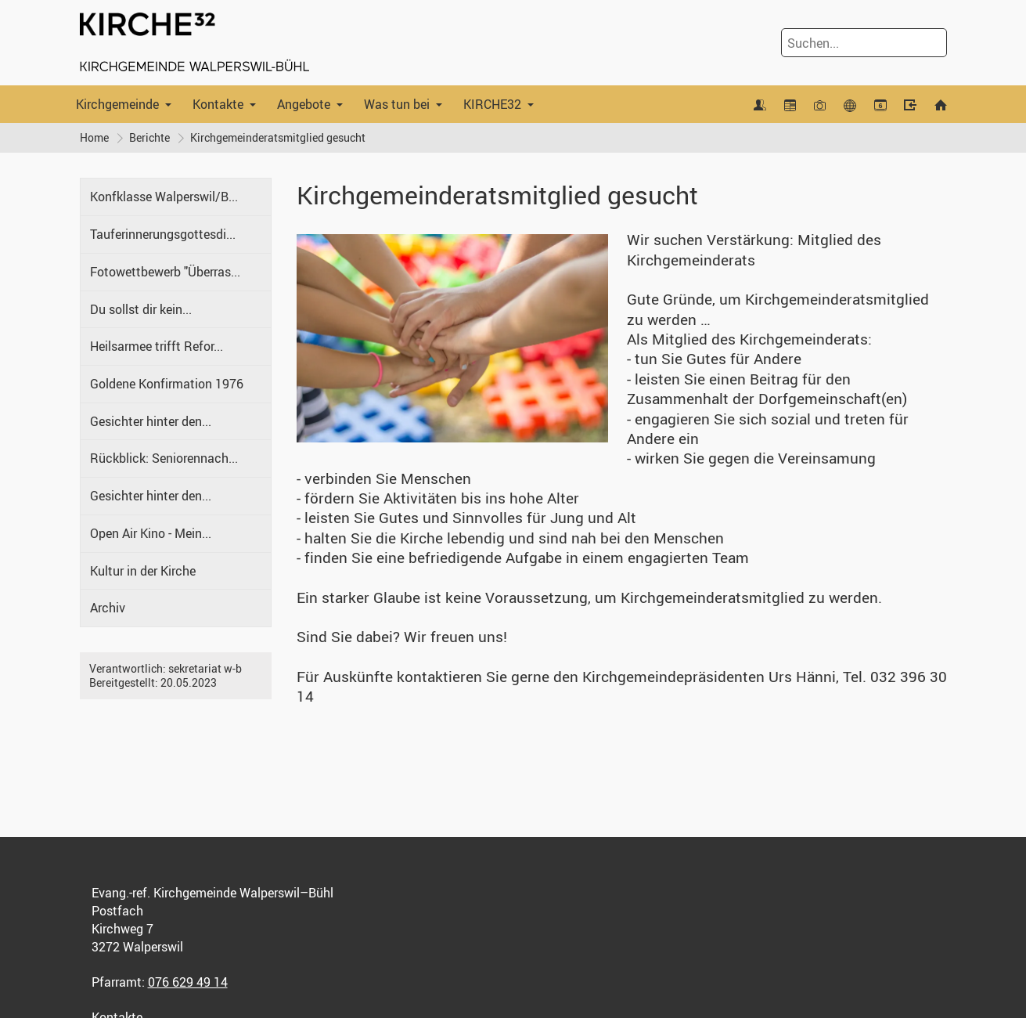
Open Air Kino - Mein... (150, 533)
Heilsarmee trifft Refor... (156, 346)
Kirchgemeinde (117, 104)
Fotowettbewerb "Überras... (165, 271)
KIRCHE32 (492, 104)
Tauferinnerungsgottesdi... (163, 234)
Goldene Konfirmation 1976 (166, 383)
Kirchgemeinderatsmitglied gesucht (277, 137)
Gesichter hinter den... (150, 421)
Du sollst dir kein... (141, 309)
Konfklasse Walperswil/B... (164, 196)
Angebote (303, 104)
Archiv (107, 607)
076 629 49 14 (188, 982)
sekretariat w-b (205, 668)
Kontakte (218, 104)
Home (94, 137)
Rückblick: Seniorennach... (164, 458)
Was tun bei (397, 104)
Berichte (149, 137)
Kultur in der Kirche (143, 570)
